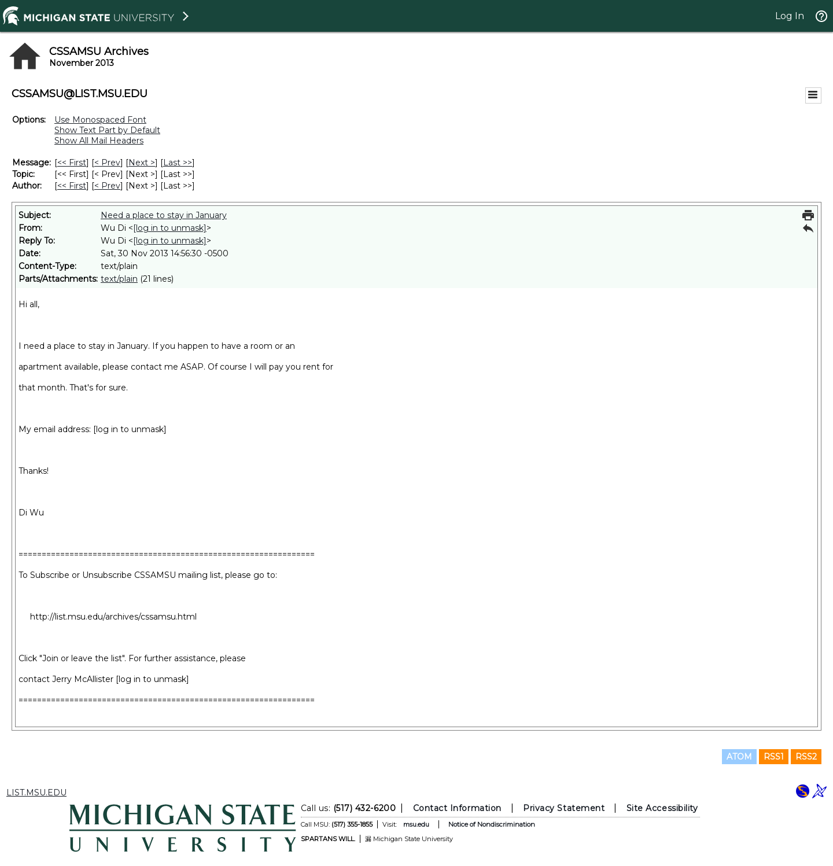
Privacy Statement (564, 808)
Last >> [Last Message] (177, 162)
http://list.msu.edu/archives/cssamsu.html (113, 616)
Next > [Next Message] (141, 162)
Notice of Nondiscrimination (491, 824)
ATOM (739, 756)
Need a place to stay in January (164, 215)
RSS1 (774, 756)
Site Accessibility (662, 808)
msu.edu (416, 824)
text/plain (119, 279)
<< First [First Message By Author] (71, 185)
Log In (789, 15)
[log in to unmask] (170, 228)
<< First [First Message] (71, 162)
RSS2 (806, 756)
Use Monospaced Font (100, 120)
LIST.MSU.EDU (36, 792)
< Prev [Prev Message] (107, 162)
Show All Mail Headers (98, 140)
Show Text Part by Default (107, 130)
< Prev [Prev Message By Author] (107, 185)
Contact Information (457, 808)
